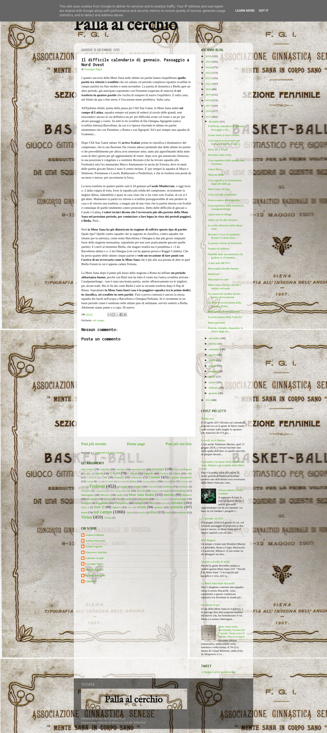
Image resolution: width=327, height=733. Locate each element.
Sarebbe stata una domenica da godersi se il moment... (225, 256)
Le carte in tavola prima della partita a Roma (224, 304)
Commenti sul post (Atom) (108, 452)
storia (84, 512)
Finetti (166, 481)
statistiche (176, 507)
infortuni (183, 486)
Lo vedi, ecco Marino (213, 440)
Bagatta (188, 469)
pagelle (128, 498)
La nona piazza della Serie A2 (225, 317)
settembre (214, 349)
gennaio (213, 393)
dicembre (214, 121)
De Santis (109, 481)
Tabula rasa (207, 418)
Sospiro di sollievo (218, 248)
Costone (154, 477)
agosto (213, 354)
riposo (164, 503)
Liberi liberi (215, 169)
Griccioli (152, 486)
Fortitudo (184, 481)
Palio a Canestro (162, 499)
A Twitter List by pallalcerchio (218, 672)
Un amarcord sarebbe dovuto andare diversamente (224, 295)
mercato (169, 495)
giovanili (122, 486)
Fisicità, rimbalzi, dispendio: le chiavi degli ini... (225, 329)
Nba (118, 498)
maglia (166, 490)
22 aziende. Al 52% (212, 518)
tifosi (153, 512)
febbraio (214, 387)
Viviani (108, 517)
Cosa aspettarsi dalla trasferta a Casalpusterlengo (225, 207)
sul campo (98, 320)
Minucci (187, 494)
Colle (104, 477)
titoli (168, 512)
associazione (138, 469)
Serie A (85, 507)
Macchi (141, 490)
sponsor (158, 507)
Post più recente (93, 444)
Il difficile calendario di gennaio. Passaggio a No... (226, 128)
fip (174, 481)
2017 (208, 105)
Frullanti (97, 486)
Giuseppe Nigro (94, 563)
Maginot (155, 491)
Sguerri (116, 507)
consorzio (136, 477)
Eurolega (146, 481)
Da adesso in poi (210, 604)
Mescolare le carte (218, 279)
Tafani (129, 512)
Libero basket (115, 491)
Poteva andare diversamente (224, 200)
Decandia (121, 481)
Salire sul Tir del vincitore (223, 220)
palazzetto (143, 498)
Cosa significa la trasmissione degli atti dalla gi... (225, 182)
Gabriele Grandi (94, 558)
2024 (208, 67)
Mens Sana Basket (141, 495)
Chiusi (176, 473)
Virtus (86, 517)
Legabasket (100, 491)
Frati (83, 486)
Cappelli (148, 473)
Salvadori (177, 503)
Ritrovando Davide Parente (223, 268)
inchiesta (168, 486)
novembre (215, 338)
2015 (208, 116)
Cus (99, 481)
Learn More (245, 11)
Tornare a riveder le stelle (215, 561)
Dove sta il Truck (218, 149)
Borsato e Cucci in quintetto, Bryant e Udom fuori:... (224, 236)
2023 (208, 72)
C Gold (115, 473)
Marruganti (87, 494)
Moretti (107, 498)
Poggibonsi (102, 503)
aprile (212, 376)
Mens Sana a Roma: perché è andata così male (224, 286)
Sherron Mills (216, 174)
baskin (88, 473)
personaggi (180, 498)
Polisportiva (121, 503)
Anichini (105, 469)
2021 (208, 83)
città (189, 473)
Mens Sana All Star (219, 189)
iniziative (86, 490)
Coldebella (92, 477)
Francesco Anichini (96, 552)
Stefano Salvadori (95, 575)
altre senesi (87, 469)
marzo (212, 382)
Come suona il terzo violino (223, 135)
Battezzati (213, 274)
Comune (119, 477)
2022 (208, 78)
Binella (99, 473)
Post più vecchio (179, 444)
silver (129, 507)
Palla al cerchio (125, 25)
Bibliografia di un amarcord (223, 311)
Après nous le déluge (220, 214)
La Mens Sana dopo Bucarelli (217, 583)
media (120, 495)
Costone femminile (181, 477)
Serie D (99, 507)
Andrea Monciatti (95, 540)
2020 (208, 89)
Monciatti (92, 498)
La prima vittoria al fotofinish (224, 243)
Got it (263, 11)
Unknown (90, 581)
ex (155, 481)
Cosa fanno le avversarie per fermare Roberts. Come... (224, 142)
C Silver (132, 473)
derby (133, 481)
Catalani (164, 473)
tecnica (141, 512)
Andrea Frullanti (94, 535)
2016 (208, 111)
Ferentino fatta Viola (219, 154)
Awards (176, 469)
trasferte (181, 512)
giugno (213, 365)
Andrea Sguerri (94, 546)
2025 (208, 61)
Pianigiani (86, 503)
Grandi (138, 486)
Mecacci (105, 494)
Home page (136, 444)
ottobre (213, 343)
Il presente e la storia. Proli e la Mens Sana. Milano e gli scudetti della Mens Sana (222, 465)
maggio (213, 371)
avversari (158, 469)
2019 (208, 94)
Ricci (152, 503)
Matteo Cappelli (94, 569)
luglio (212, 360)
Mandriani (180, 490)
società (141, 507)
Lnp (128, 490)
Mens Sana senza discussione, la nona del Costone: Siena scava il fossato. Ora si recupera (231, 631)
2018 (208, 100)
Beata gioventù (216, 322)
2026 (208, 56)
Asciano (120, 469)
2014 (208, 400)
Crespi (90, 481)
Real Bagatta (208, 540)
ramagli (138, 503)
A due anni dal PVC (219, 262)
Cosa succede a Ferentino (222, 194)
